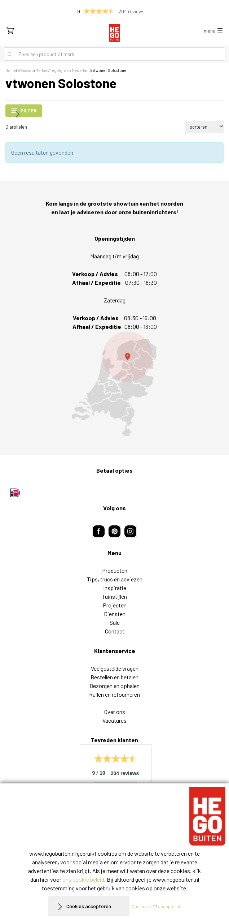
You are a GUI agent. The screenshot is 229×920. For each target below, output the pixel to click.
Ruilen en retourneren (114, 694)
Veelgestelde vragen (114, 668)
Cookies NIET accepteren (156, 906)
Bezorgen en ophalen (114, 685)
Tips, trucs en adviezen (114, 579)
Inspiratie (114, 587)
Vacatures (114, 720)
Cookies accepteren (88, 906)
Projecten (115, 605)
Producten (114, 570)
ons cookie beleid (83, 879)
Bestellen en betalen (114, 677)
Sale (115, 622)
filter (23, 110)
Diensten (114, 613)
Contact (114, 631)
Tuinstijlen (114, 596)
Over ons (114, 711)
